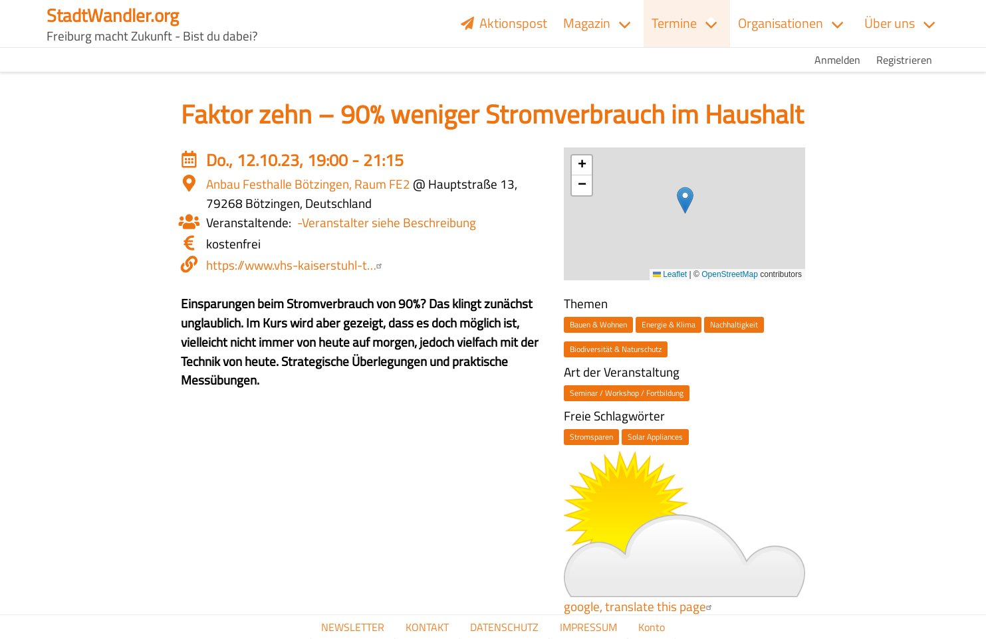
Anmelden (837, 60)
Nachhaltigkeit (734, 324)
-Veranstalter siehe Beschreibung (386, 222)
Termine (674, 23)
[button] (685, 200)
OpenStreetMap (729, 274)
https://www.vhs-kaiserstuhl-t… (296, 264)
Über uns (889, 23)
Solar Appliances (655, 436)
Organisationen (780, 23)
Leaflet (670, 274)
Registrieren (904, 60)
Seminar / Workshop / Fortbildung (626, 393)
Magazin (586, 23)
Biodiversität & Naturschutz (616, 349)
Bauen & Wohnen (598, 324)
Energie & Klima (668, 324)
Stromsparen (591, 436)
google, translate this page (639, 606)
